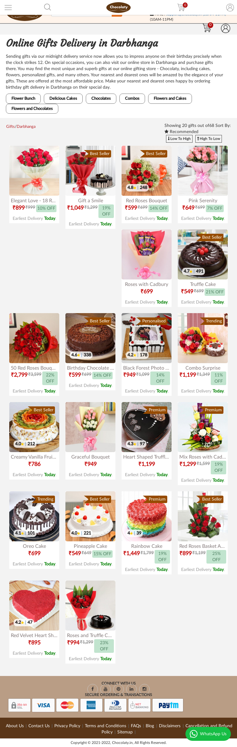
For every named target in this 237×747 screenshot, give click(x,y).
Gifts (10, 127)
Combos (132, 99)
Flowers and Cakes (170, 99)
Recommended (181, 131)
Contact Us (39, 726)
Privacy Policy (67, 726)
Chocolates (101, 99)
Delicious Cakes (63, 99)
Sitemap (125, 732)
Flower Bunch (23, 99)
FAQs (136, 726)
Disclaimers (170, 726)
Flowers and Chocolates (32, 109)
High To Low (208, 139)
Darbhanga (26, 127)
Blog (150, 726)
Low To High (179, 139)
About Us (15, 726)
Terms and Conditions (105, 726)
